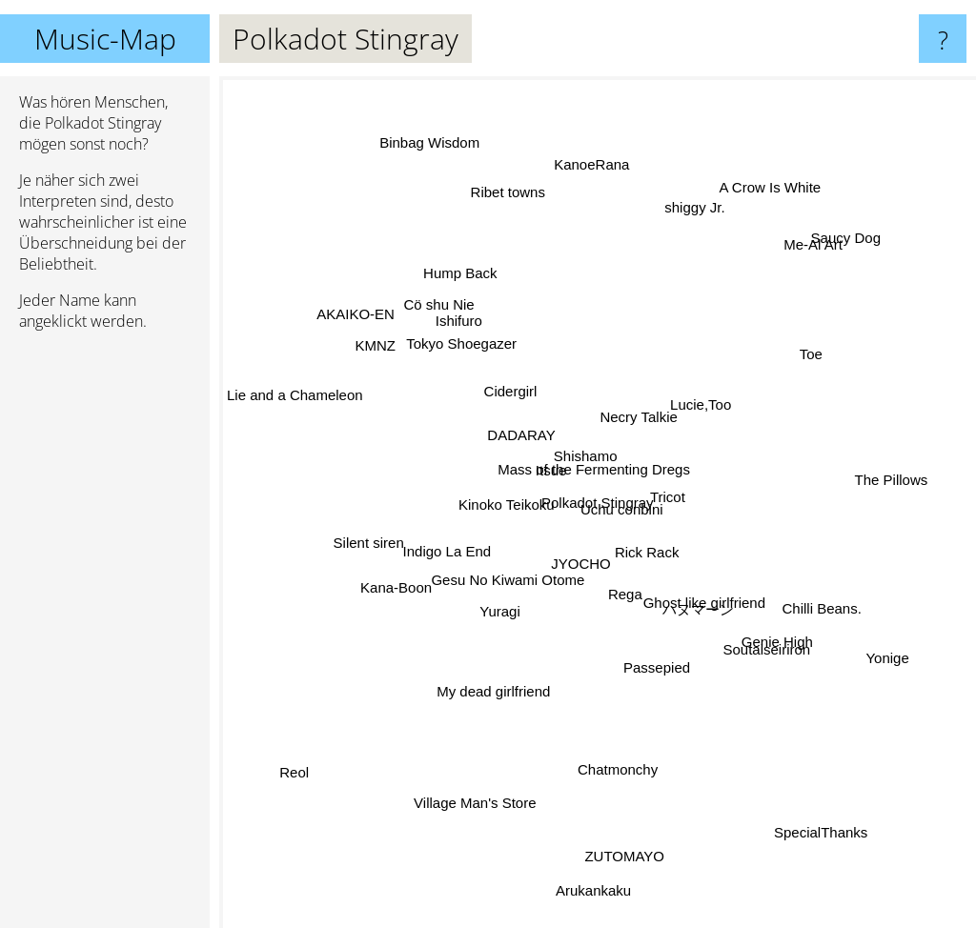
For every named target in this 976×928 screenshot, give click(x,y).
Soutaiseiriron (760, 645)
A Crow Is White (756, 194)
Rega (625, 593)
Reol (290, 759)
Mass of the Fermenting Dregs (592, 462)
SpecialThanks (842, 847)
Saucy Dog (828, 251)
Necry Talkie (655, 423)
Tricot (706, 468)
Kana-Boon (375, 603)
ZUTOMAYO (640, 877)
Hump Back (456, 286)
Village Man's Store (474, 780)
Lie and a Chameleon (315, 392)
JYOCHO (576, 582)
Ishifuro (450, 344)
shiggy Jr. (683, 233)
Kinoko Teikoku (490, 475)
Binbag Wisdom (445, 165)
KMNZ (390, 363)
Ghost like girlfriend (701, 585)
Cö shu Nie (439, 311)
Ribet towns (505, 195)
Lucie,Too (711, 404)
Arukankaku (601, 893)
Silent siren (383, 530)
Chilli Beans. (799, 601)
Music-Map (105, 38)
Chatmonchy (612, 747)
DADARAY (517, 432)
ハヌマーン (714, 623)
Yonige (897, 670)
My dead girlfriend (490, 694)
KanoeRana (595, 165)
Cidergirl (505, 408)
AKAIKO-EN (340, 302)
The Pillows (911, 461)
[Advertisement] (105, 637)
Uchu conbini (634, 504)
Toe (819, 356)
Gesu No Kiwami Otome (487, 573)
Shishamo (572, 413)
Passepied (655, 664)
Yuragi (486, 619)
